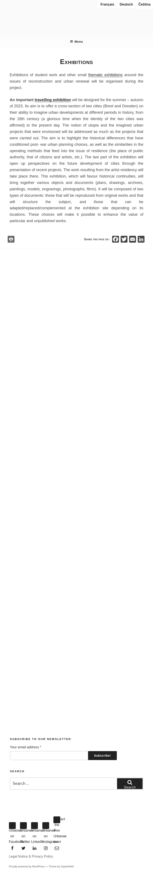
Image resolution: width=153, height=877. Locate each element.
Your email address (25, 747)
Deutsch (126, 4)
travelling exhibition (53, 100)
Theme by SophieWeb (61, 866)
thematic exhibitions (105, 75)
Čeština (144, 4)
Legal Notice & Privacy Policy (31, 856)
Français (107, 4)
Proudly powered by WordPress (27, 866)
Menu (76, 41)
